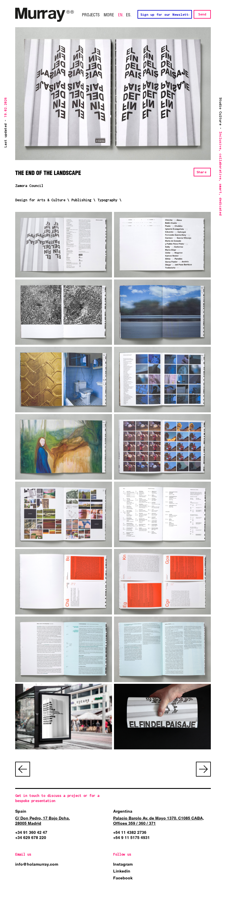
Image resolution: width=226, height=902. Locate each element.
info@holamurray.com (36, 864)
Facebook (123, 878)
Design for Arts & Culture (40, 200)
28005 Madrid (28, 823)
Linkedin (121, 871)
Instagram (123, 864)
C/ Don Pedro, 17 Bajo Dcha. (42, 818)
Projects (91, 14)
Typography (107, 200)
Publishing (81, 200)
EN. (121, 14)
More (109, 14)
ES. (128, 14)
